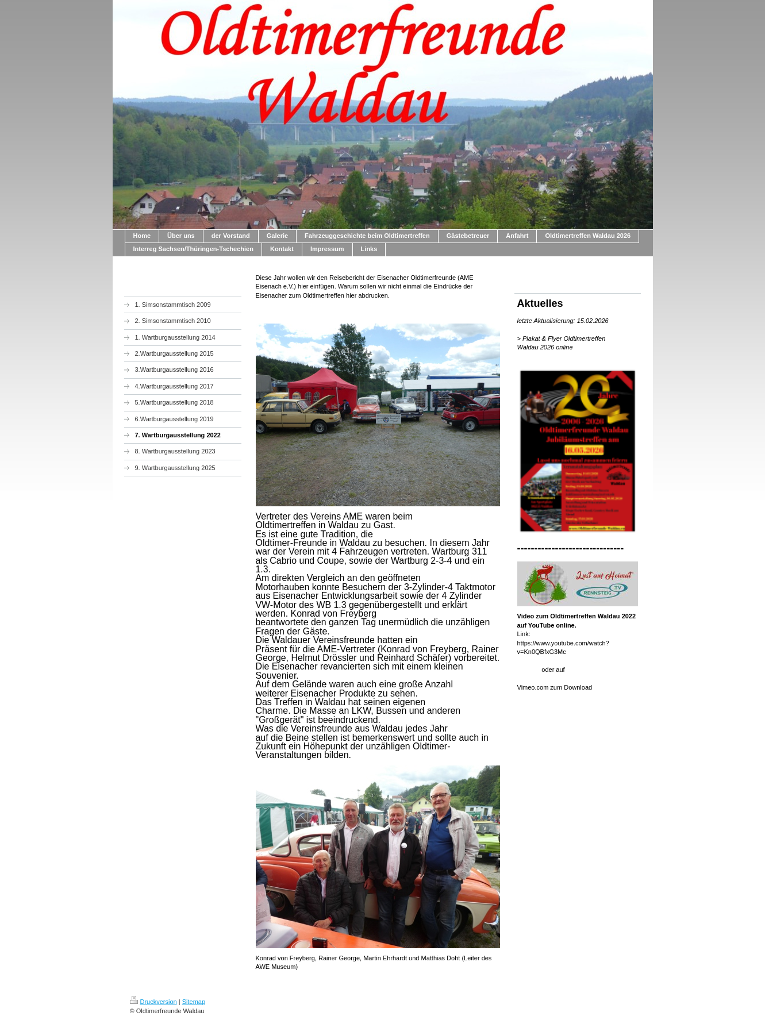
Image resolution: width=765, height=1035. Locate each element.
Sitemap (193, 1001)
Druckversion (153, 1001)
